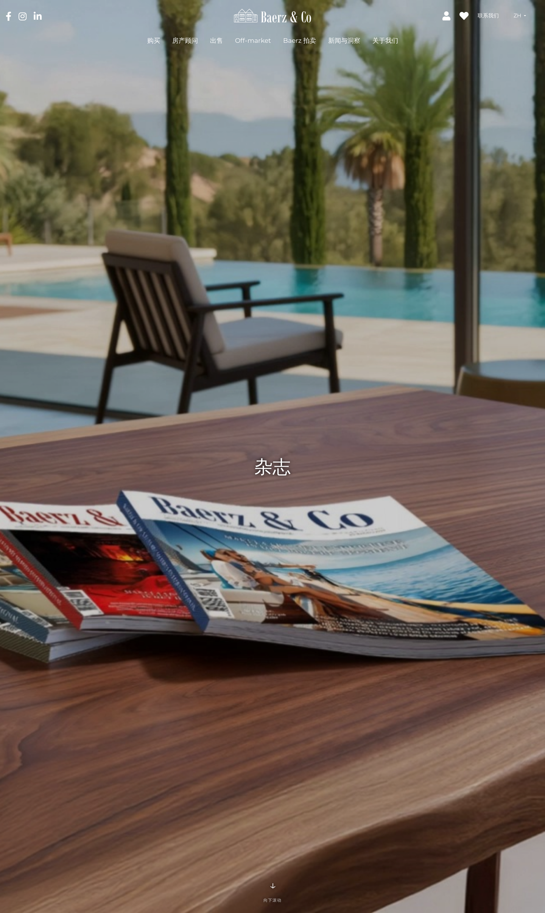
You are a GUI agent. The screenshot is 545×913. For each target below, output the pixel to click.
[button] (520, 15)
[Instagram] (23, 15)
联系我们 (488, 15)
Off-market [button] (253, 40)
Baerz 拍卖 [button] (299, 40)
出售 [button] (216, 40)
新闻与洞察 (344, 40)
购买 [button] (153, 40)
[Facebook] (9, 15)
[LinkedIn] (38, 15)
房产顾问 (185, 40)
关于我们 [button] (385, 40)
